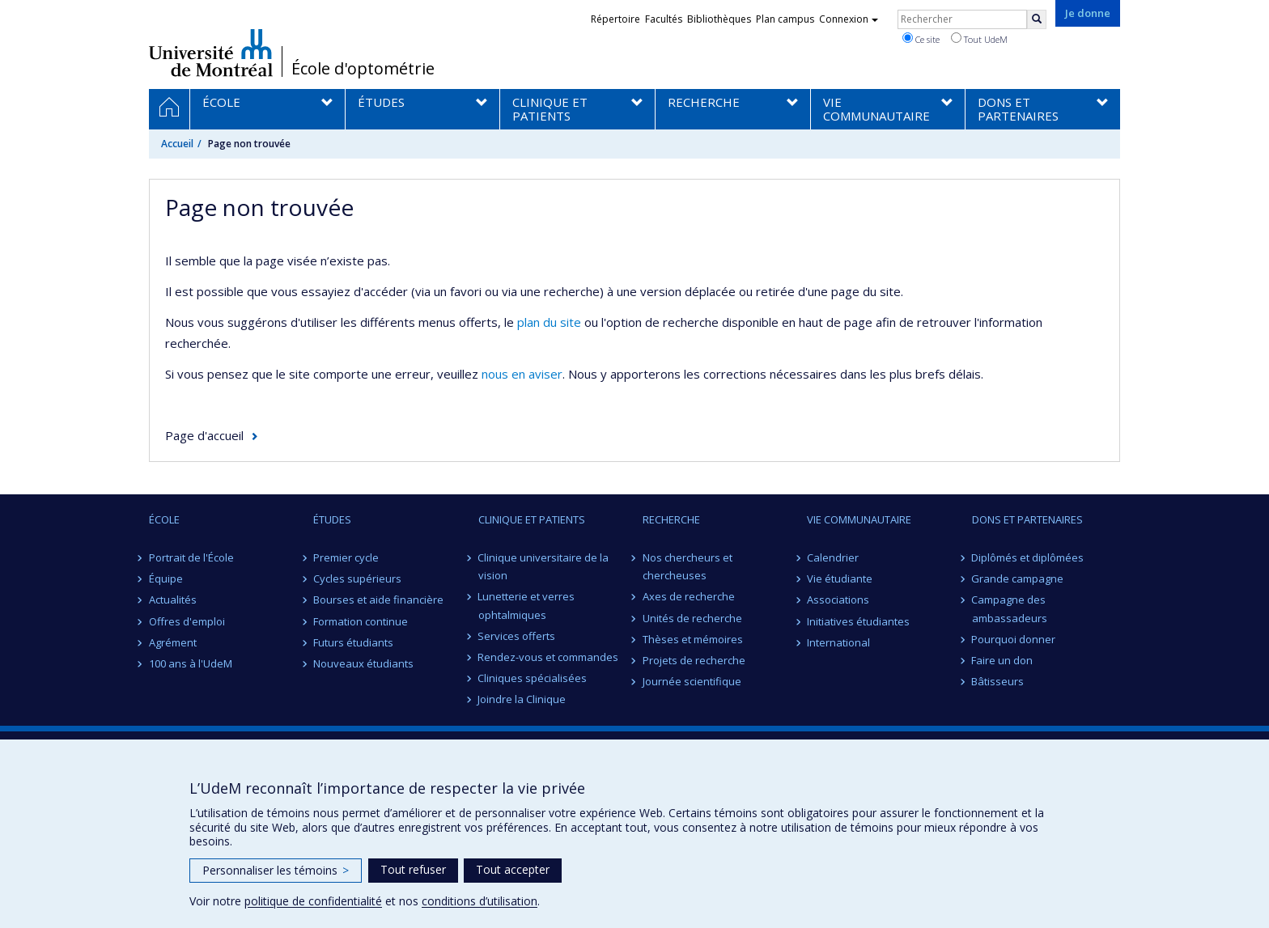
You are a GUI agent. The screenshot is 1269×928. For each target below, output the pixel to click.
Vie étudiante (839, 578)
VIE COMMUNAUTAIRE (859, 519)
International (838, 642)
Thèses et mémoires (693, 639)
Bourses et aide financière (378, 599)
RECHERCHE (671, 519)
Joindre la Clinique (522, 699)
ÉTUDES (332, 519)
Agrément (173, 642)
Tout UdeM (979, 38)
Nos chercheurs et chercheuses (687, 566)
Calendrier (833, 557)
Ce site (921, 38)
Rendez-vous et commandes (548, 657)
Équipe (166, 578)
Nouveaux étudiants (363, 663)
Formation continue (360, 621)
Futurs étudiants (353, 642)
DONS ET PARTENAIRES (1027, 519)
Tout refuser (413, 869)
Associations (838, 599)
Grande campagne (1018, 578)
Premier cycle (346, 557)
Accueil (177, 143)
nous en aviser (522, 374)
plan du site (549, 322)
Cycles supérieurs (357, 578)
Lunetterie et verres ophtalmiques (526, 605)
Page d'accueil (204, 435)
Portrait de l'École (191, 557)
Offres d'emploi (187, 621)
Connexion (848, 19)
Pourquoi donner (1014, 639)
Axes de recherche (689, 596)
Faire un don (1002, 660)
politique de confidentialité (313, 901)
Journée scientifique (692, 681)
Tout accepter (513, 869)
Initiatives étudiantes (858, 621)
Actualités (173, 599)
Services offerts (517, 636)
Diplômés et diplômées (1028, 557)
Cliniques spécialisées (533, 678)
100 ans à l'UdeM (190, 663)
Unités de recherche (692, 618)
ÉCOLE (164, 519)
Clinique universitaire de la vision (543, 566)
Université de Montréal (211, 52)
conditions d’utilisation (479, 901)
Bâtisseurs (998, 681)
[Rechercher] (1036, 19)
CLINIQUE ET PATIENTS (531, 519)
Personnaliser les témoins (275, 870)
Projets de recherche (694, 660)
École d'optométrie (363, 69)
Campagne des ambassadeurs (1009, 608)
